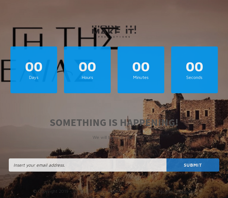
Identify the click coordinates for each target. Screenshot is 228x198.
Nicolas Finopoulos (177, 191)
